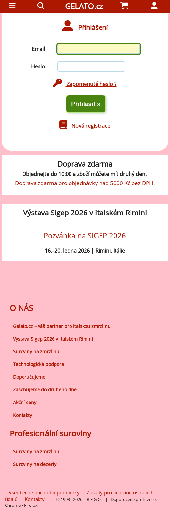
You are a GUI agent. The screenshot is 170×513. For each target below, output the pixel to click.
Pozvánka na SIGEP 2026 (85, 235)
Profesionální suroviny (50, 433)
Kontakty (22, 415)
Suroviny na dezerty (34, 464)
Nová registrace (84, 125)
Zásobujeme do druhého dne (45, 390)
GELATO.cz (84, 6)
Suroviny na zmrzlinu (36, 351)
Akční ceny (24, 402)
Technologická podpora (38, 364)
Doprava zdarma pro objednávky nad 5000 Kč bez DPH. (85, 183)
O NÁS (21, 307)
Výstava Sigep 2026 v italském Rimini (53, 339)
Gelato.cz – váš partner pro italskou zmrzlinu (62, 326)
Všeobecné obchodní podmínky (44, 492)
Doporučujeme (29, 377)
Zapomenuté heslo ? (84, 84)
